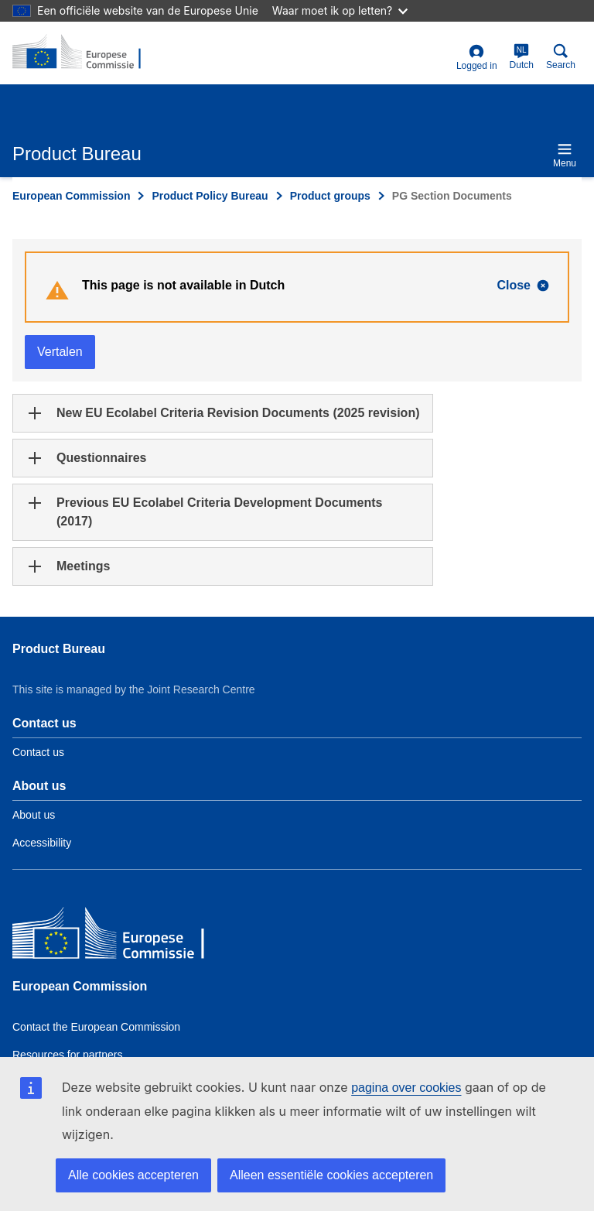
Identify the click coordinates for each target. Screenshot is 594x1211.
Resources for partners (67, 1055)
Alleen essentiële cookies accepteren (331, 1175)
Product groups (330, 196)
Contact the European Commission (96, 1027)
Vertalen (60, 351)
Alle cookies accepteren (133, 1175)
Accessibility (41, 842)
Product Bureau (58, 648)
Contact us (38, 752)
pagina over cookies (406, 1087)
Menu (564, 155)
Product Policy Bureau (210, 196)
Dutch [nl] (522, 56)
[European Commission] (124, 936)
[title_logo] (87, 52)
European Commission (71, 196)
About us (33, 815)
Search (560, 56)
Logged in (476, 57)
